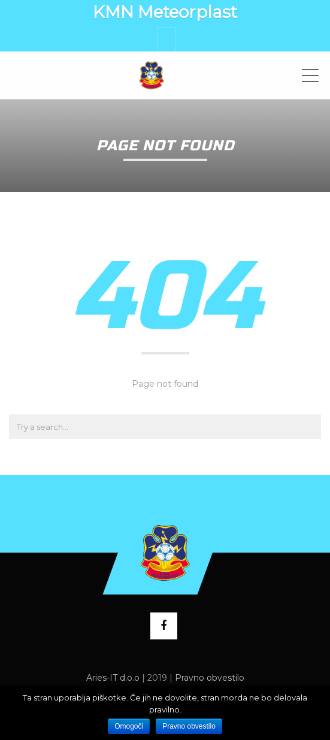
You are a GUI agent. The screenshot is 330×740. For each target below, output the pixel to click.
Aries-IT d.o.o (113, 677)
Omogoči (128, 726)
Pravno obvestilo (209, 677)
